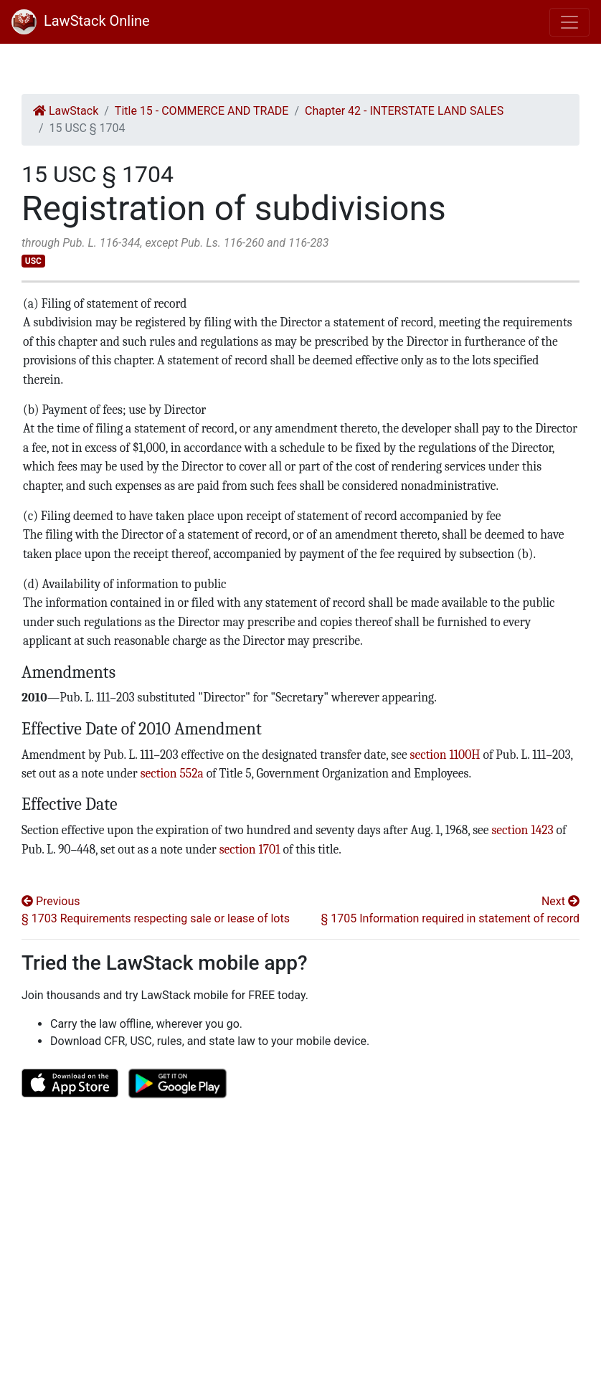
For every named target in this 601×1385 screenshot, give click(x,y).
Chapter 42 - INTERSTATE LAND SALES (404, 111)
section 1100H (445, 754)
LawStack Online (80, 20)
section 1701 (249, 849)
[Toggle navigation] (569, 22)
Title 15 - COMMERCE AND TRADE (202, 111)
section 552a (172, 773)
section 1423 (522, 830)
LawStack (65, 111)
